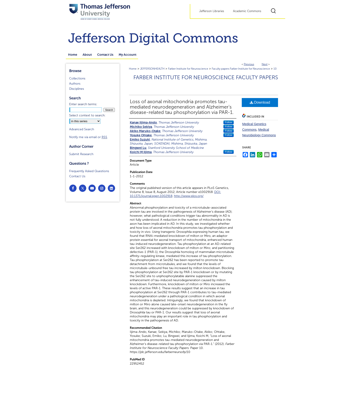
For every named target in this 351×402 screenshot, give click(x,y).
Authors (74, 83)
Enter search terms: (83, 104)
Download (260, 102)
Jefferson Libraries (211, 11)
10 (275, 68)
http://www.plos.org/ (188, 196)
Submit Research (81, 154)
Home (133, 68)
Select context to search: (87, 115)
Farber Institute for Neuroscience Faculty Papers (205, 77)
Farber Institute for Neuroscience (188, 68)
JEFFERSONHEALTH (152, 68)
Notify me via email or (88, 137)
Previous (249, 64)
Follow (228, 122)
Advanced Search (81, 129)
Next (265, 64)
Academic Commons (247, 11)
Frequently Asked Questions (89, 171)
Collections (77, 78)
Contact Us (77, 176)
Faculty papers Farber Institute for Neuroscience (241, 68)
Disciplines (76, 88)
